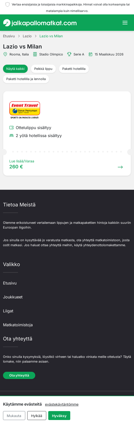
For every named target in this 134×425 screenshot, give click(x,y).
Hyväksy (59, 416)
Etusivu (9, 283)
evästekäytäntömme (61, 404)
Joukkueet (12, 296)
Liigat (8, 310)
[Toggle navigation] (125, 23)
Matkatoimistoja (18, 324)
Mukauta (14, 416)
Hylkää (36, 416)
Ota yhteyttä (19, 375)
